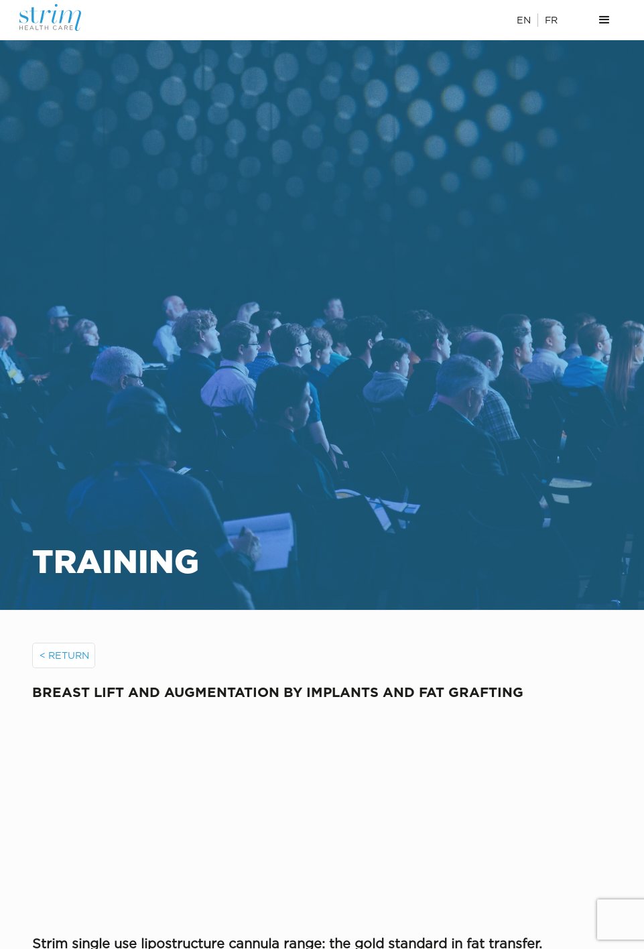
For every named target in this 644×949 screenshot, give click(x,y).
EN (524, 19)
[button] (604, 20)
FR (551, 19)
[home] (65, 17)
